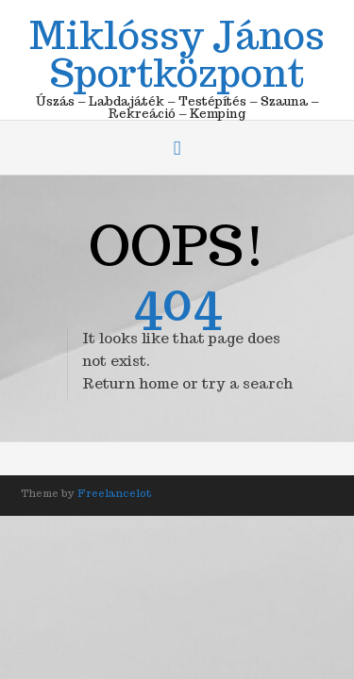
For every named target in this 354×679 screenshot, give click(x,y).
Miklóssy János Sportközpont (177, 50)
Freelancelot (114, 493)
